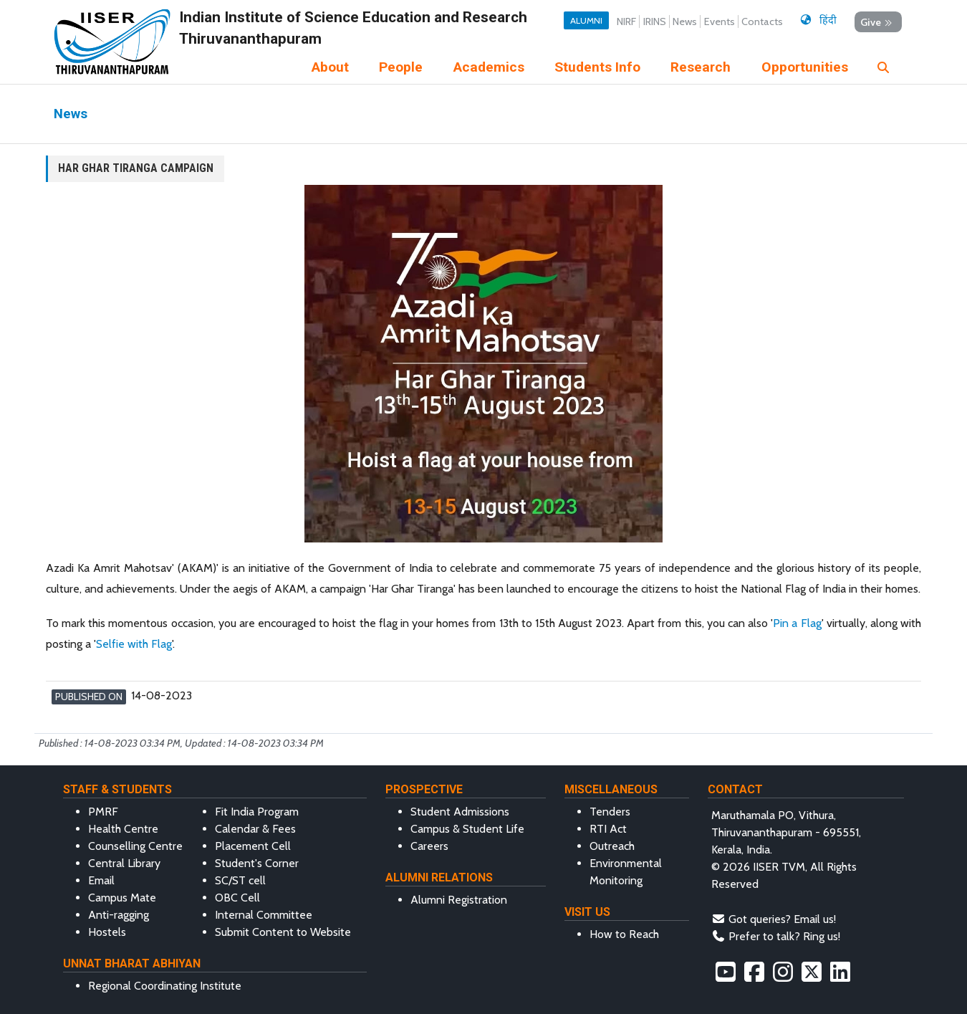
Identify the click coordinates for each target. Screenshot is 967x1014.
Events (719, 21)
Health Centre (123, 829)
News (685, 21)
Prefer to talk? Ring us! (784, 936)
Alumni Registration (458, 900)
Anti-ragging (118, 915)
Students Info (597, 67)
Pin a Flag (797, 623)
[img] (883, 67)
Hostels (107, 932)
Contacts (762, 21)
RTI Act (608, 829)
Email (101, 880)
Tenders (610, 811)
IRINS (654, 21)
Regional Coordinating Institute (164, 986)
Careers (429, 846)
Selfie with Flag (134, 644)
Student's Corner (257, 863)
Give (877, 22)
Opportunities (804, 67)
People (401, 67)
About (330, 67)
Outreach (612, 846)
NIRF (626, 21)
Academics (488, 67)
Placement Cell (253, 846)
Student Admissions (459, 811)
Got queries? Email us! (782, 919)
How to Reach (624, 934)
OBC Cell (237, 897)
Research (700, 67)
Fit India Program (257, 811)
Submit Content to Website (283, 932)
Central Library (124, 863)
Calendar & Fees (255, 829)
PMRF (103, 811)
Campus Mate (122, 897)
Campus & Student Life (467, 829)
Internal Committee (263, 915)
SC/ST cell (240, 880)
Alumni (586, 20)
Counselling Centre (135, 846)
